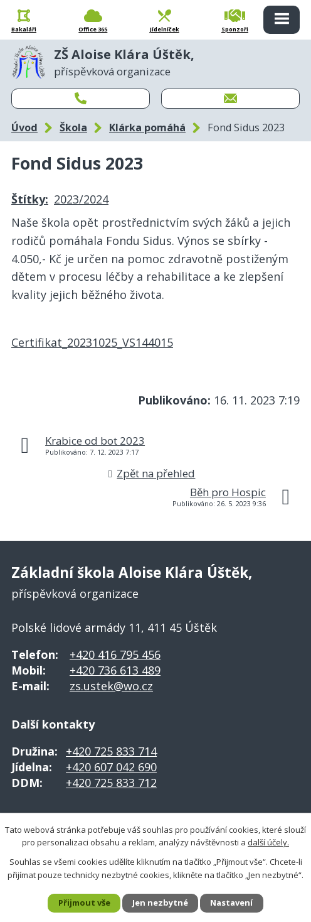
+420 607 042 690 (111, 766)
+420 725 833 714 (111, 751)
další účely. (268, 842)
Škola (73, 127)
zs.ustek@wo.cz (111, 685)
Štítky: (29, 199)
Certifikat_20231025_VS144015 (92, 342)
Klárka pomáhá (147, 127)
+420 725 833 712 (111, 782)
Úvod (24, 127)
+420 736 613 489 (115, 670)
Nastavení (231, 902)
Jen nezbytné (160, 902)
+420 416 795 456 (115, 654)
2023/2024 (81, 199)
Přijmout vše (84, 902)
